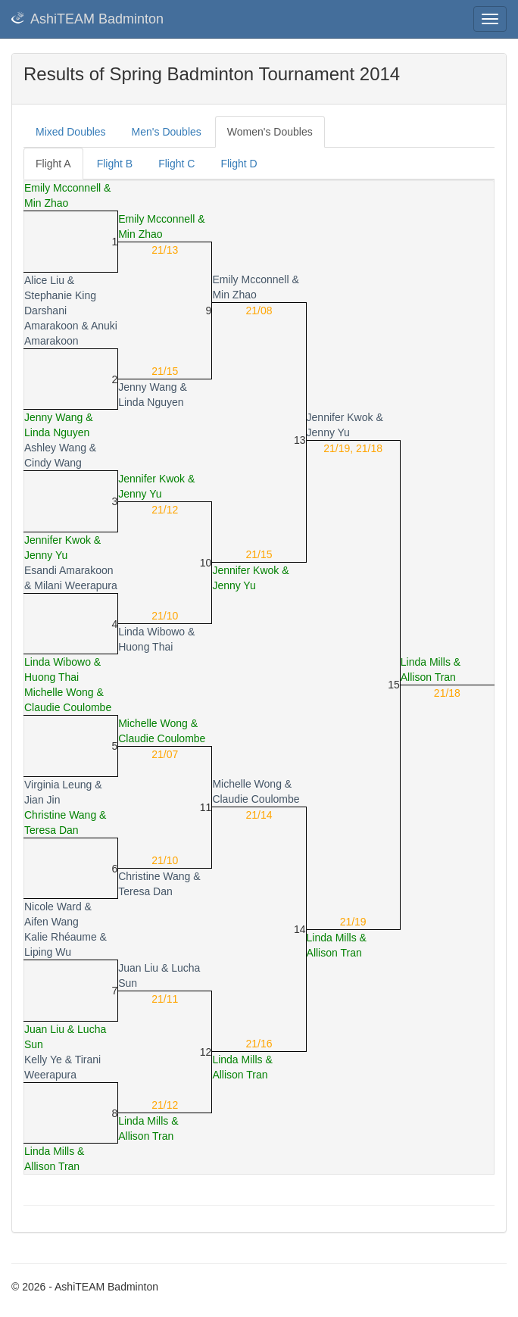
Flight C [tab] (176, 164)
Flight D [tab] (238, 164)
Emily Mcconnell (62, 188)
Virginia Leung (58, 785)
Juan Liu (138, 968)
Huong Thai (145, 647)
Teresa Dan (51, 830)
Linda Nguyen (150, 402)
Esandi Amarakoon (69, 570)
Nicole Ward (53, 906)
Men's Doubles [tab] (166, 132)
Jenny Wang (147, 387)
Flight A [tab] (53, 164)
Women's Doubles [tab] (270, 132)
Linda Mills (426, 662)
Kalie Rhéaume (60, 937)
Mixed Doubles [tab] (71, 132)
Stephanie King (60, 295)
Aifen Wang (51, 922)
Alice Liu (44, 280)
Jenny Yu (328, 432)
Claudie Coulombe (67, 707)
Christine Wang (60, 815)
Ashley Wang (55, 448)
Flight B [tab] (115, 164)
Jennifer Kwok (340, 417)
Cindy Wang (53, 463)
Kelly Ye (43, 1059)
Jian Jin (42, 800)
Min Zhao (46, 203)
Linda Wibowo (151, 632)
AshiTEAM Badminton (87, 19)
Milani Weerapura (75, 585)
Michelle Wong (59, 692)
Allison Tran (428, 677)
